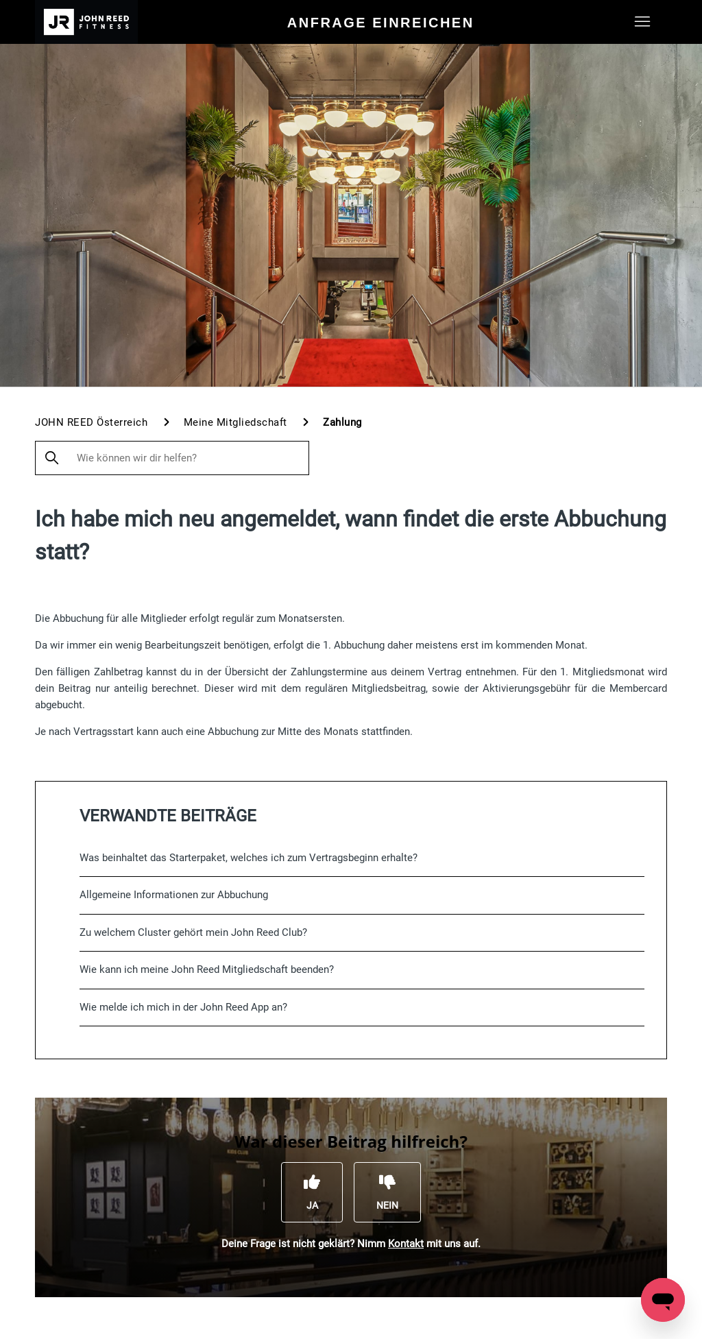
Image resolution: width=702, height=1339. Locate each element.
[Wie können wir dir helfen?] (172, 458)
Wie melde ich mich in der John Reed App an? (183, 1007)
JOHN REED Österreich (91, 422)
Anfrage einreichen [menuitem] (380, 22)
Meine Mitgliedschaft (235, 422)
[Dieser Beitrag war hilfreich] (312, 1192)
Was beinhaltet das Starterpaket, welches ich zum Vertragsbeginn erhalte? (248, 858)
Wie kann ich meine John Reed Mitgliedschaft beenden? (207, 969)
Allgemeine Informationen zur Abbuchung (174, 895)
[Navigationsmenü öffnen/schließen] (642, 22)
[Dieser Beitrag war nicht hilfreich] (387, 1192)
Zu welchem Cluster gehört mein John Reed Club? (193, 932)
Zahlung (342, 422)
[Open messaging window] (663, 1300)
